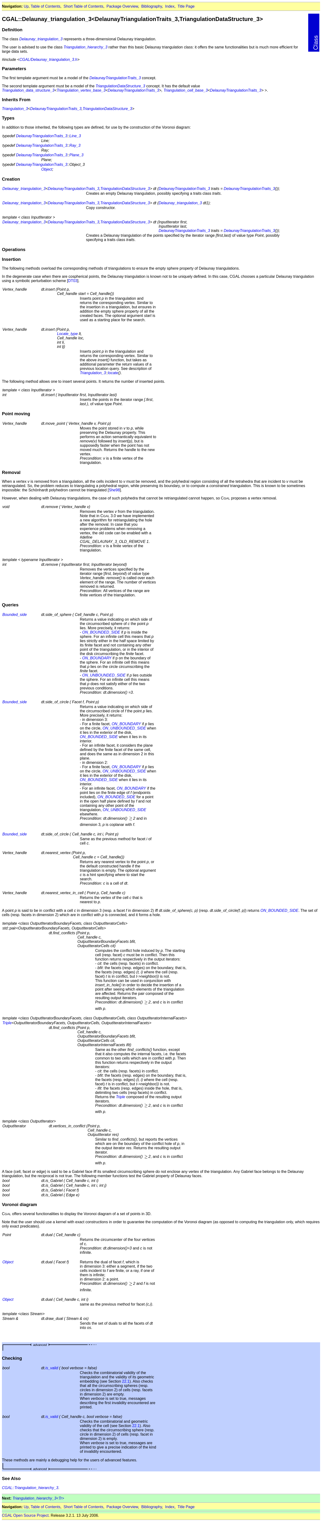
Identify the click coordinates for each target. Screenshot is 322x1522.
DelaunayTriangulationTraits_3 (115, 78)
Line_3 (75, 136)
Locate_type (67, 334)
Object (46, 169)
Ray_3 (74, 145)
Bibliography (151, 6)
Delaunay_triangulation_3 (40, 39)
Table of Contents (46, 6)
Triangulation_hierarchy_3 (85, 47)
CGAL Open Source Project (25, 1515)
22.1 (125, 1381)
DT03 (72, 281)
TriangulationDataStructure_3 (120, 86)
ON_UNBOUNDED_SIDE (104, 675)
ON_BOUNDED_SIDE (101, 632)
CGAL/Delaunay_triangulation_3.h (48, 60)
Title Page (186, 6)
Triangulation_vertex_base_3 (81, 90)
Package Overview (122, 6)
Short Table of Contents (83, 6)
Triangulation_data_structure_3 (28, 90)
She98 (114, 490)
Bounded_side (14, 615)
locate (113, 373)
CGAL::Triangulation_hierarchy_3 (30, 1488)
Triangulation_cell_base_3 (186, 90)
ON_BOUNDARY (97, 658)
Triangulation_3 (15, 109)
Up (26, 6)
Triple (7, 1023)
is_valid (51, 1368)
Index (169, 6)
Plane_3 (76, 155)
